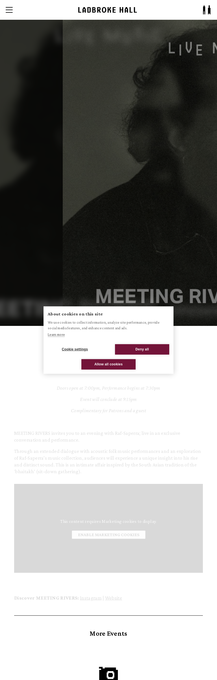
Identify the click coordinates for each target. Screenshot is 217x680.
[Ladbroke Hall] (107, 10)
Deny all (142, 349)
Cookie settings (75, 349)
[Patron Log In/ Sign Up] (206, 9)
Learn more (56, 334)
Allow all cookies (108, 364)
